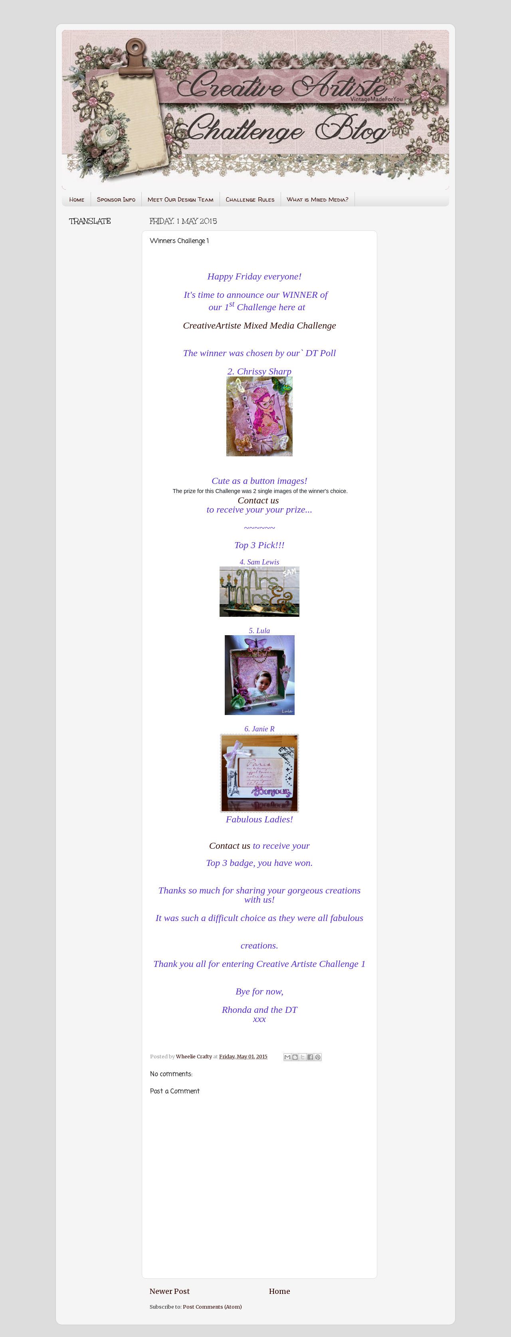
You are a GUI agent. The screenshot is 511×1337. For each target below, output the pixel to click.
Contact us (258, 500)
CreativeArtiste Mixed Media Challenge (259, 325)
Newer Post (170, 1291)
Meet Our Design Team (181, 199)
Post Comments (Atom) (212, 1307)
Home (77, 199)
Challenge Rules (250, 199)
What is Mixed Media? (318, 199)
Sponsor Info (116, 199)
